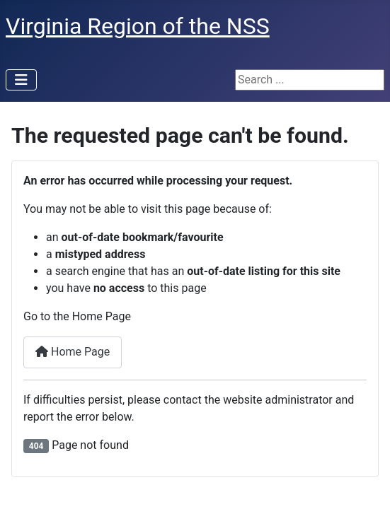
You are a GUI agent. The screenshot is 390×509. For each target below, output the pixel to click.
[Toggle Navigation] (21, 79)
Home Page (72, 351)
